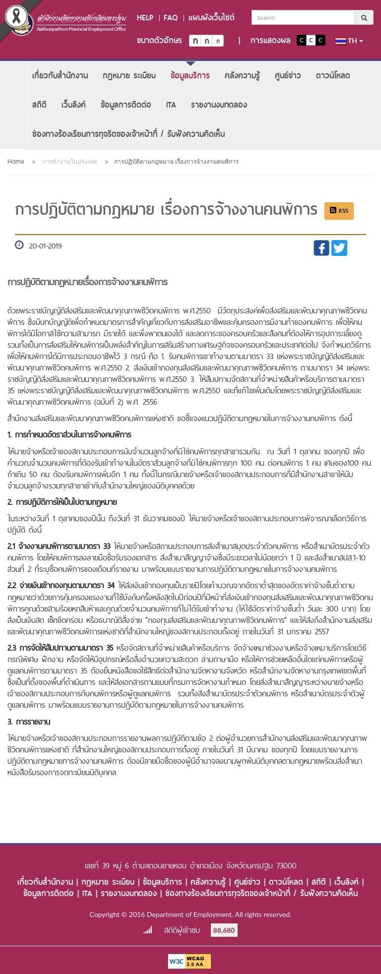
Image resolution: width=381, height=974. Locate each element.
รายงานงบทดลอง (219, 105)
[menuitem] (60, 75)
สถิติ (39, 105)
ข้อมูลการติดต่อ (126, 105)
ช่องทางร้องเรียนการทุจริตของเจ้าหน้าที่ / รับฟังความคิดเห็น (128, 134)
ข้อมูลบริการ (190, 75)
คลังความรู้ (242, 75)
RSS (339, 210)
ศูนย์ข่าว (288, 75)
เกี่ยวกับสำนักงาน (60, 75)
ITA (171, 105)
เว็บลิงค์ (74, 105)
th (349, 40)
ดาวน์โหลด (333, 75)
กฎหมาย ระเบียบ (129, 75)
